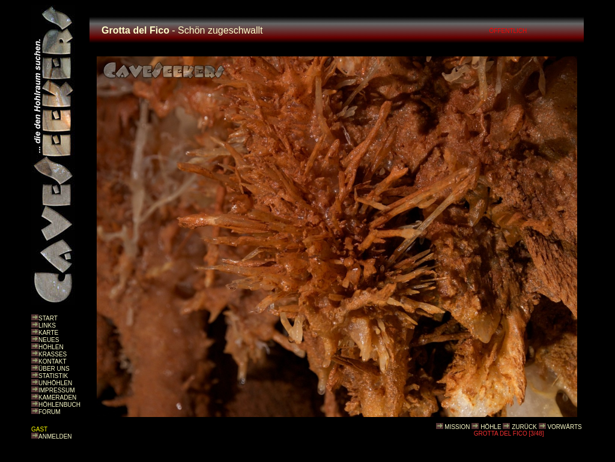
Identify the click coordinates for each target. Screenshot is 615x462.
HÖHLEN (51, 347)
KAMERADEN (57, 397)
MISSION (457, 427)
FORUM (49, 412)
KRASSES (52, 354)
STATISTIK (53, 376)
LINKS (47, 325)
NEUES (48, 340)
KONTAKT (52, 361)
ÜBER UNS (54, 368)
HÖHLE (490, 427)
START (48, 318)
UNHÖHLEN (55, 383)
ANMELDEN (55, 436)
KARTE (48, 332)
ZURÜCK (524, 427)
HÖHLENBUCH (59, 404)
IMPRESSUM (56, 390)
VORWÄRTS (564, 427)
